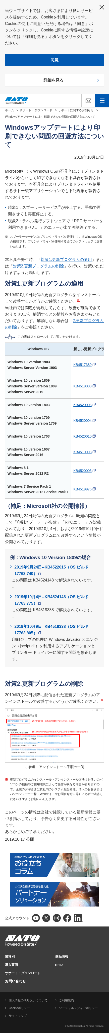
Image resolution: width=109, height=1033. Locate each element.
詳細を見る (53, 80)
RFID (59, 965)
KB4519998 (84, 452)
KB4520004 (84, 421)
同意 (54, 60)
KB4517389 (84, 365)
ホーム (9, 110)
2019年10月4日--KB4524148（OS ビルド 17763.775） (51, 600)
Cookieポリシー (19, 1008)
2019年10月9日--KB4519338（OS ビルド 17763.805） (51, 629)
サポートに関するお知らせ (76, 110)
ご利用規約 (66, 1000)
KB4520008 (84, 405)
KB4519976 (84, 489)
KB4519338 (84, 386)
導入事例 (11, 965)
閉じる (102, 7)
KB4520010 (84, 436)
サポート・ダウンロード (35, 110)
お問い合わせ (15, 981)
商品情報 (61, 956)
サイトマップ (18, 1016)
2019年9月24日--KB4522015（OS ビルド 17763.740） (51, 570)
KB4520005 (84, 471)
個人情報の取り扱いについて (28, 1000)
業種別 (10, 956)
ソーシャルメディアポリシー (78, 1008)
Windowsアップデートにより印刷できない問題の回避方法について (50, 116)
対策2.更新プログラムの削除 (38, 266)
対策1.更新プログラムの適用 (66, 259)
